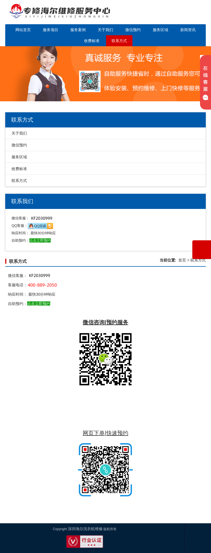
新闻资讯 (188, 30)
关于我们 (105, 30)
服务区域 (160, 30)
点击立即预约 (38, 303)
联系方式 (119, 41)
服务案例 (78, 30)
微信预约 (133, 30)
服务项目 (50, 30)
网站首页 (23, 30)
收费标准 (91, 41)
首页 (182, 260)
